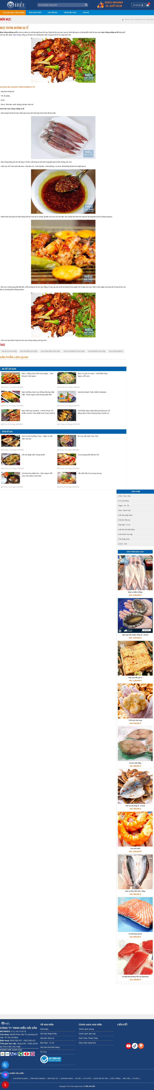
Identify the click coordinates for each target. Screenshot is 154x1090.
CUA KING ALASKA (20, 1078)
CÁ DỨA (136, 1078)
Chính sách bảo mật (87, 1034)
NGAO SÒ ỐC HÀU (101, 1078)
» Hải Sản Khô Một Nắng (126, 529)
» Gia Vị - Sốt (122, 544)
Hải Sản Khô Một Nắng (50, 1047)
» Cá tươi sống (123, 501)
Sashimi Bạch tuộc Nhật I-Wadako (92, 392)
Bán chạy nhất (35, 12)
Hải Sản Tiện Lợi (47, 1038)
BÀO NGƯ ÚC (53, 1078)
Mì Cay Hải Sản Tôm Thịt (88, 436)
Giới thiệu (44, 1029)
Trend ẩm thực (70, 12)
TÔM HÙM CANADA (37, 1078)
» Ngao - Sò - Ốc (123, 505)
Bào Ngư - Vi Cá (47, 1043)
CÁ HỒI (78, 1078)
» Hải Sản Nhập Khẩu (125, 515)
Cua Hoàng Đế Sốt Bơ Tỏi (88, 455)
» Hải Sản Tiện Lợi (124, 520)
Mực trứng (16, 35)
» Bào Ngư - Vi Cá (124, 525)
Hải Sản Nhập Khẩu (48, 1034)
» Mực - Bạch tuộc (124, 510)
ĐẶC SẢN (126, 1078)
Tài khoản (138, 5)
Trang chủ (129, 19)
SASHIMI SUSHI (67, 1078)
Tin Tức (43, 1052)
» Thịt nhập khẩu (124, 539)
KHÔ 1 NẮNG (115, 1078)
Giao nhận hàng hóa (87, 1043)
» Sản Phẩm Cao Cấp (125, 534)
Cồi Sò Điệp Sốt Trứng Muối (33, 455)
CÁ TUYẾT (87, 1078)
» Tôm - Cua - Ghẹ (124, 496)
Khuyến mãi (52, 12)
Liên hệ (86, 12)
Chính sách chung (86, 1029)
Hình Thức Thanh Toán (88, 1038)
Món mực (150, 19)
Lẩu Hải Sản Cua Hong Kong (89, 473)
